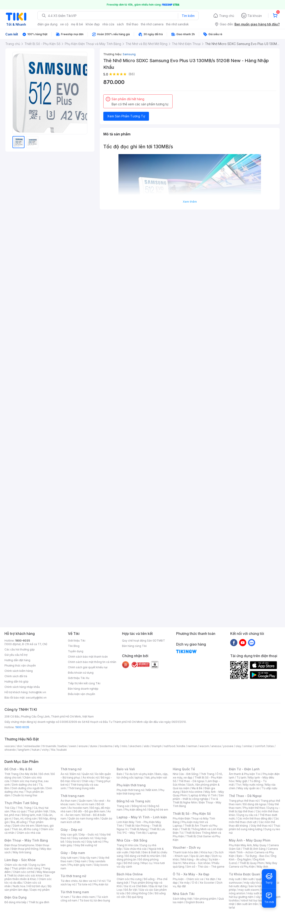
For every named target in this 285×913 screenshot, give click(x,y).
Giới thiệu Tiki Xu (78, 678)
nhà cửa (108, 24)
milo (124, 746)
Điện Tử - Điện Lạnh (244, 769)
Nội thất (135, 852)
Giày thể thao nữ (261, 825)
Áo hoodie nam (78, 807)
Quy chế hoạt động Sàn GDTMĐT (143, 640)
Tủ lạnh (241, 777)
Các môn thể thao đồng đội (254, 818)
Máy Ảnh (262, 866)
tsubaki (62, 749)
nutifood (169, 746)
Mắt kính (151, 790)
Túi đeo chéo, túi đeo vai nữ (78, 880)
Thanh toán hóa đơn (185, 852)
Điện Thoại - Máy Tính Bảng (26, 840)
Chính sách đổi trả (15, 676)
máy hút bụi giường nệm (252, 895)
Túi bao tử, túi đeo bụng (94, 900)
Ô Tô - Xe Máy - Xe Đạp (191, 874)
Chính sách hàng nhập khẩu (22, 687)
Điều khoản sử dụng (81, 672)
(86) (131, 74)
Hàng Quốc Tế (184, 769)
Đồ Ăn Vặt (130, 889)
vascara (9, 746)
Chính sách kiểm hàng (18, 671)
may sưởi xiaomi (248, 889)
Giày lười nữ (94, 841)
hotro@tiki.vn (37, 692)
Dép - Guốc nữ (88, 834)
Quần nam (85, 800)
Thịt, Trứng (24, 807)
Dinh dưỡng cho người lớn (28, 788)
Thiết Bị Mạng (139, 829)
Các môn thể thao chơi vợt (254, 820)
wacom (204, 746)
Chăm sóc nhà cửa (29, 832)
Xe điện (210, 879)
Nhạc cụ (146, 863)
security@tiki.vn (36, 697)
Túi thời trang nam (75, 892)
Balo (119, 774)
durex (94, 746)
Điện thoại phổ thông (25, 848)
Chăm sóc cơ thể (24, 872)
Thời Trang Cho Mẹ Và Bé (20, 774)
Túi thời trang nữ (73, 876)
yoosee (228, 746)
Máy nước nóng (253, 784)
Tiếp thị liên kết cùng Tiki (84, 683)
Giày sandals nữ (82, 838)
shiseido (10, 749)
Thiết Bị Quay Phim (251, 863)
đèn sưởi (248, 879)
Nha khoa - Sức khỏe (196, 863)
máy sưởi (234, 879)
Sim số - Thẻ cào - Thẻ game (205, 866)
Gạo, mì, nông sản (25, 818)
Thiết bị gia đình (39, 902)
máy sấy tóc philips (256, 882)
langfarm (24, 749)
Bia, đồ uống (18, 822)
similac (247, 746)
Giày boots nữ (75, 841)
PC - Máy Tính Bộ (134, 832)
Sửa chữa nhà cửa (135, 848)
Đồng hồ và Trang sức (134, 801)
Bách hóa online (192, 791)
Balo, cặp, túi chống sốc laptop (142, 775)
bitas (270, 746)
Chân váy (88, 781)
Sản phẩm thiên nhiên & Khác (27, 877)
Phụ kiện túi (101, 884)
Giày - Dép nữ (71, 829)
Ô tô (194, 882)
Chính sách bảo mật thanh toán (88, 656)
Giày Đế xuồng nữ (85, 845)
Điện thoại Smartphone (19, 845)
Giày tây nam (88, 857)
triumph (157, 746)
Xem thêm (190, 201)
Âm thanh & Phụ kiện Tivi (245, 774)
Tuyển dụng (75, 651)
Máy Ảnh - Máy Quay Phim (249, 840)
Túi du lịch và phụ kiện (139, 774)
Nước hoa (19, 886)
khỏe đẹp (93, 24)
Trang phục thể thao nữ (244, 800)
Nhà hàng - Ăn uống (194, 859)
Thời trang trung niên (81, 788)
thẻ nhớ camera (152, 24)
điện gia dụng (47, 24)
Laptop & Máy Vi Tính (203, 795)
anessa (216, 746)
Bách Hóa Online (130, 874)
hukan (36, 749)
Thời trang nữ (71, 769)
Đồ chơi (44, 774)
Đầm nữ (75, 774)
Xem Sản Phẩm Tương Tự (126, 116)
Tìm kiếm (188, 16)
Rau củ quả (18, 811)
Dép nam (81, 861)
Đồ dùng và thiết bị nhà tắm (142, 856)
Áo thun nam (69, 800)
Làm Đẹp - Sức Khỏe (20, 860)
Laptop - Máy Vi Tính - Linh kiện (142, 817)
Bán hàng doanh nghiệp (83, 688)
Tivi (238, 784)
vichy (45, 749)
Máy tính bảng (22, 852)
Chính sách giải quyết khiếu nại (88, 667)
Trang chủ (226, 16)
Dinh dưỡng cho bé (24, 784)
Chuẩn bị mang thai (24, 795)
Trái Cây (9, 807)
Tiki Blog (73, 646)
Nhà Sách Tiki (184, 894)
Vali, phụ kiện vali (156, 777)
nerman (192, 746)
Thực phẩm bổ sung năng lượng (254, 827)
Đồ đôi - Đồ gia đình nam (89, 811)
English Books (195, 902)
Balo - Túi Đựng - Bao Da (253, 856)
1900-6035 (22, 640)
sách (120, 24)
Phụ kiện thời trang (131, 785)
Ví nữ (101, 880)
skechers (135, 746)
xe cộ (64, 24)
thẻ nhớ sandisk (177, 24)
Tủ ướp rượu (269, 788)
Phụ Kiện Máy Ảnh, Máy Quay (247, 845)
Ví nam (65, 897)
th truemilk (49, 746)
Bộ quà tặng (135, 897)
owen (72, 746)
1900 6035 (22, 727)
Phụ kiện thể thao (254, 807)
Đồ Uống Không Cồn (140, 893)
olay (238, 746)
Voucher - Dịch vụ (186, 847)
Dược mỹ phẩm (40, 889)
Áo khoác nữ (91, 777)
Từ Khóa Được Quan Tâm (248, 874)
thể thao (132, 24)
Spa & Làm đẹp (200, 856)
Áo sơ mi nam (85, 804)
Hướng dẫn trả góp (16, 681)
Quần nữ (87, 774)
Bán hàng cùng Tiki (134, 646)
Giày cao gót (69, 834)
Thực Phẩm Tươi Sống (21, 803)
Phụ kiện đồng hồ (135, 809)
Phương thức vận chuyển (20, 665)
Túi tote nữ (84, 884)
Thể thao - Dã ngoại (191, 781)
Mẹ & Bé (197, 788)
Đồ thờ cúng (131, 863)
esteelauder (32, 746)
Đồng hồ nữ (139, 806)
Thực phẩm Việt (38, 811)
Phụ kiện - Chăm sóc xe (188, 879)
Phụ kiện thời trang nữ (130, 790)
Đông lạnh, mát (31, 815)
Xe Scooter (207, 882)
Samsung (129, 54)
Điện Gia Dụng (15, 897)
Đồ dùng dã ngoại (254, 804)
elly (117, 746)
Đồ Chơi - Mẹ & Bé (18, 769)
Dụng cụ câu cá (247, 815)
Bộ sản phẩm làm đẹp (27, 887)
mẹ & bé (77, 24)
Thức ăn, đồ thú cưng (25, 829)
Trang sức (123, 806)
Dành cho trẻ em (23, 825)
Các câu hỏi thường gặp (19, 649)
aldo (147, 746)
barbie (62, 746)
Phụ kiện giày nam (80, 864)
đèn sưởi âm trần (247, 904)
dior (19, 746)
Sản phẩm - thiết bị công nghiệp (198, 797)
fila (53, 749)
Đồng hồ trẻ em (158, 809)
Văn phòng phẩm (205, 898)
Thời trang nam (72, 796)
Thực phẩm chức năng (26, 868)
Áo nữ (64, 774)
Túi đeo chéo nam (83, 897)
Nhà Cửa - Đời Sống (132, 840)
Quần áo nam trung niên (83, 818)
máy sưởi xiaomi (257, 893)
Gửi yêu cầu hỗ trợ (15, 654)
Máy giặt (241, 781)
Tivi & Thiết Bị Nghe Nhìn (195, 800)
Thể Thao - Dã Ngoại (245, 796)
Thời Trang (207, 774)
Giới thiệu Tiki (76, 640)
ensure (83, 746)
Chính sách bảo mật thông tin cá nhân (92, 662)
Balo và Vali (126, 769)
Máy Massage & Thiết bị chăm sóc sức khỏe (29, 873)
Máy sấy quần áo (249, 788)
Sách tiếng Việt (182, 898)
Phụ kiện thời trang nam (140, 791)
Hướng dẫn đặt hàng (17, 660)
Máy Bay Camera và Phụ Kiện (253, 864)
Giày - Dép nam (73, 853)
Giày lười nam (69, 857)
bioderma (106, 746)
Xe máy (185, 882)
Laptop (152, 832)
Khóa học (207, 852)
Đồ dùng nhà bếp (15, 902)
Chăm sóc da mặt (15, 864)
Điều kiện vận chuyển (81, 694)
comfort (260, 746)
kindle (181, 746)
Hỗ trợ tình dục (36, 886)
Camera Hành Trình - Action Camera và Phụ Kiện (253, 852)
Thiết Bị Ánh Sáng (254, 848)
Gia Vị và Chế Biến (135, 886)
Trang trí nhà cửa (127, 845)
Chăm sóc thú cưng (129, 879)
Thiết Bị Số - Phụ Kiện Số (192, 813)
